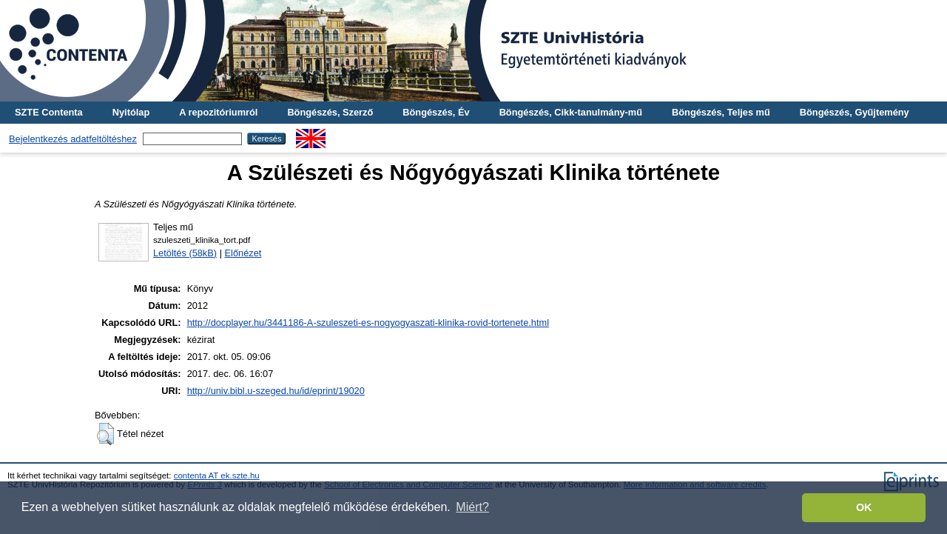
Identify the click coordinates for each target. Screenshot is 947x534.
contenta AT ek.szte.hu (217, 475)
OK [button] (864, 507)
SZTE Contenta (49, 112)
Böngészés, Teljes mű (721, 112)
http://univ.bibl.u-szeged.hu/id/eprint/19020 (276, 390)
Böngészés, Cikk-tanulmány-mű (570, 112)
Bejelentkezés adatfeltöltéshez (73, 138)
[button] (105, 434)
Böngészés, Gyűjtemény (854, 112)
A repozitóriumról (218, 112)
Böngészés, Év (435, 112)
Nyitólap (130, 112)
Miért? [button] (472, 507)
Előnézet (243, 252)
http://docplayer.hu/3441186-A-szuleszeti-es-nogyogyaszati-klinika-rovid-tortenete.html (368, 322)
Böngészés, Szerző (330, 112)
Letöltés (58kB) (185, 252)
